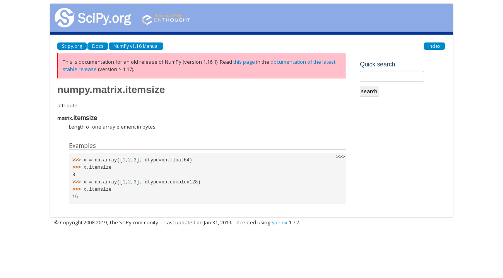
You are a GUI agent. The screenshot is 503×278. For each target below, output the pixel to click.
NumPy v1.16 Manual (136, 46)
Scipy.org (72, 46)
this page (244, 61)
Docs (97, 46)
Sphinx (279, 222)
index (434, 46)
